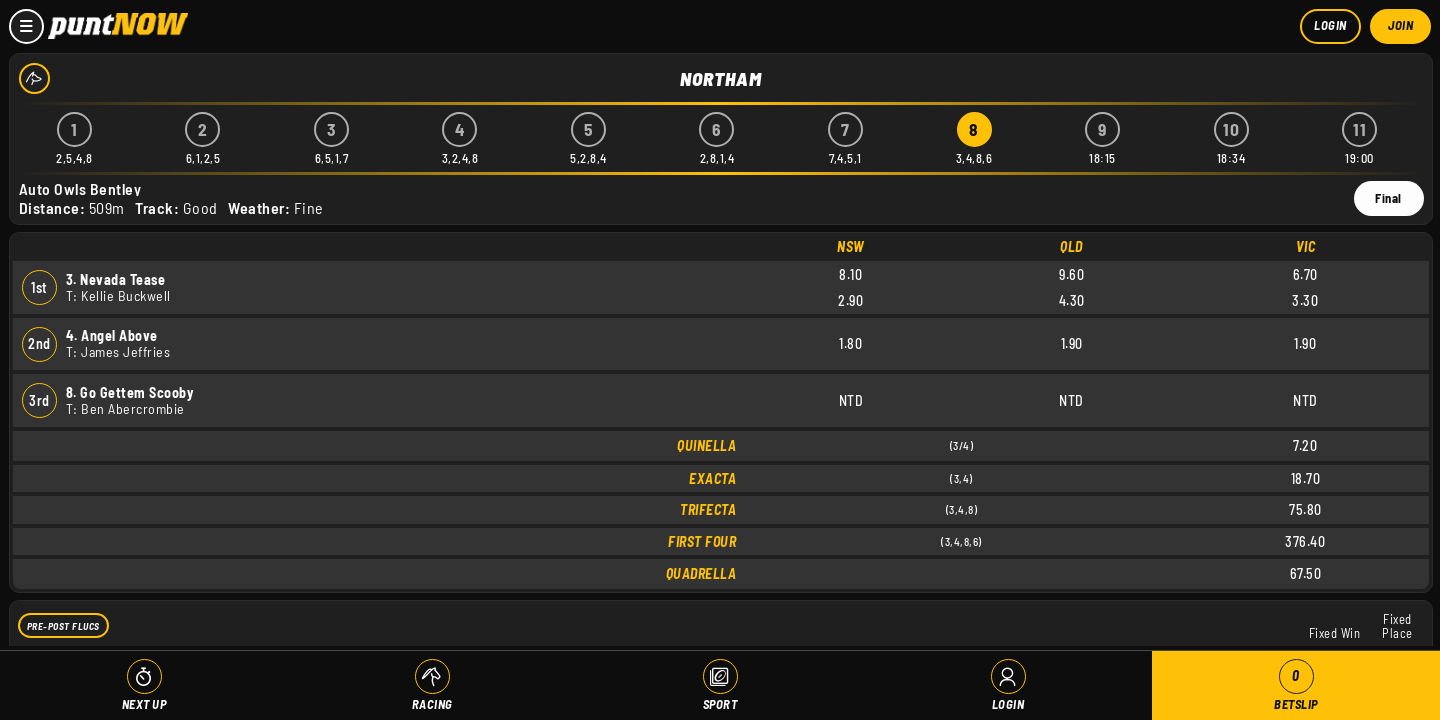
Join (1400, 25)
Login (1330, 25)
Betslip (1296, 686)
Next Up (144, 704)
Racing (432, 704)
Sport (720, 704)
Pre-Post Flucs (63, 625)
